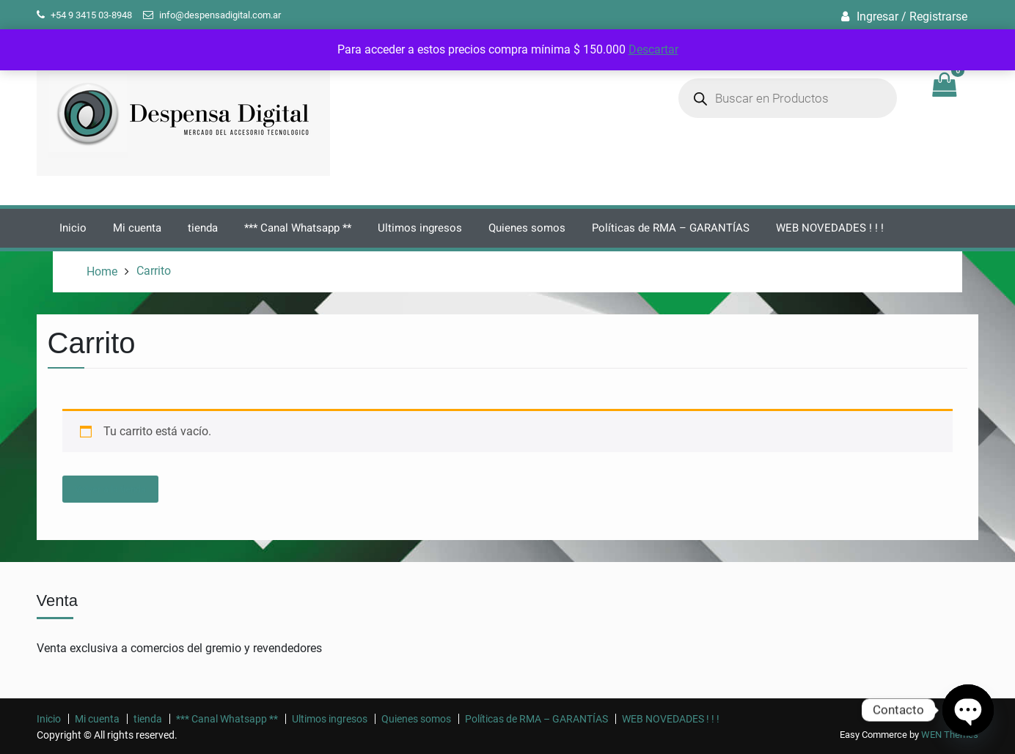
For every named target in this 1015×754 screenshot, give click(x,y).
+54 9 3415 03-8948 (91, 15)
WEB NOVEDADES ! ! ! (830, 228)
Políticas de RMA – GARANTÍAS (671, 228)
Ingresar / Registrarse (912, 16)
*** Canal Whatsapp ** (297, 228)
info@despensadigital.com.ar (220, 15)
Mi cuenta (137, 228)
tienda (203, 228)
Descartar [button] (653, 49)
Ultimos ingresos (420, 228)
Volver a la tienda (110, 489)
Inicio (73, 228)
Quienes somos (526, 228)
